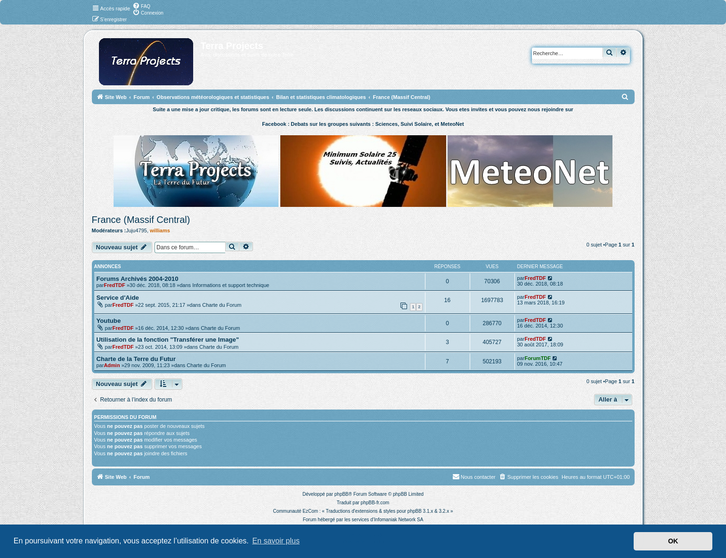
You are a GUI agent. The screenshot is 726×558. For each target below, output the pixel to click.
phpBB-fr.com (375, 502)
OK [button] (673, 541)
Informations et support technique (230, 285)
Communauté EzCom (295, 511)
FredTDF (114, 285)
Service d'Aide (118, 297)
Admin (112, 365)
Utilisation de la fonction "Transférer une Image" (168, 339)
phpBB (341, 494)
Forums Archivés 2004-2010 (138, 278)
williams (160, 230)
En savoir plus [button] (276, 541)
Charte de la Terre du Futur (136, 358)
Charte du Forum (221, 305)
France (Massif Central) (141, 219)
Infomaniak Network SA (399, 519)
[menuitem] (141, 5)
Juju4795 (136, 230)
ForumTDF (537, 358)
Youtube (109, 320)
